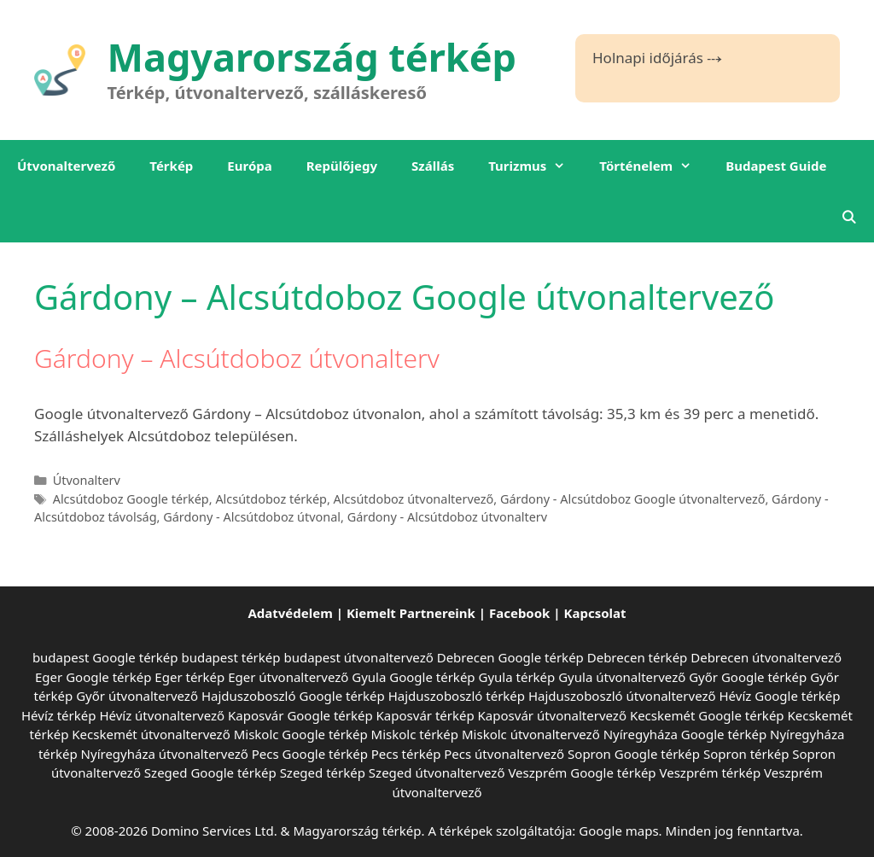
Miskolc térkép (414, 734)
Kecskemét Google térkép (707, 715)
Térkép (171, 165)
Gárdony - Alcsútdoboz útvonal (252, 517)
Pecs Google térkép (310, 753)
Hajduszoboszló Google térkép (293, 695)
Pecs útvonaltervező (504, 753)
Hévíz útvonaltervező (161, 715)
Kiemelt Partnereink (411, 612)
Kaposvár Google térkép (300, 715)
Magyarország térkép (312, 57)
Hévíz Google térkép (780, 695)
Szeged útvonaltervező (437, 772)
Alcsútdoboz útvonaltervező (414, 499)
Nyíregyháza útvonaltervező (164, 753)
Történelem (653, 165)
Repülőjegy (341, 165)
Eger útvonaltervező (288, 676)
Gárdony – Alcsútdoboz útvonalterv (237, 358)
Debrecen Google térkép (510, 657)
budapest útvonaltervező (358, 657)
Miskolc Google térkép (301, 734)
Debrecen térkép (637, 657)
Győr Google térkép (748, 676)
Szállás (432, 165)
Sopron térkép (746, 753)
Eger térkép (189, 676)
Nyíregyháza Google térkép (685, 734)
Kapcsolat (595, 612)
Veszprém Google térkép (582, 772)
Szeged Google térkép (210, 772)
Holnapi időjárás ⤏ (657, 57)
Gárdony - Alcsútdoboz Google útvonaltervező (633, 499)
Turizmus (535, 165)
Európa (249, 165)
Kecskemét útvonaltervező (151, 734)
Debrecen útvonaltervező (766, 657)
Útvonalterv (86, 480)
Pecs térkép (406, 753)
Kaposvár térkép (425, 715)
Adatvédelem (290, 612)
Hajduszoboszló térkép (456, 695)
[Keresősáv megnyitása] (849, 216)
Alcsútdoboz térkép (271, 499)
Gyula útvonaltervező (621, 676)
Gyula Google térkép (413, 676)
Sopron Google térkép (634, 753)
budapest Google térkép (105, 657)
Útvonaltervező (66, 165)
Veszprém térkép (710, 772)
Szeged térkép (322, 772)
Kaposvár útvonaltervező (552, 715)
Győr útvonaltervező (137, 695)
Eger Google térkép (93, 676)
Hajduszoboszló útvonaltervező (622, 695)
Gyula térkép (516, 676)
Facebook (519, 612)
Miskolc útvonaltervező (531, 734)
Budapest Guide (775, 165)
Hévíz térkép (58, 715)
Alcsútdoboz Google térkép (131, 499)
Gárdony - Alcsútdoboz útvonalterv (447, 517)
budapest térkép (230, 657)
